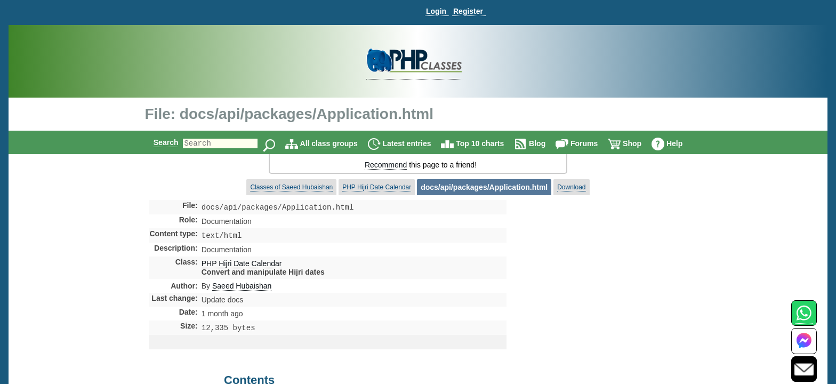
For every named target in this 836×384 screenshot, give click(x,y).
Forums (593, 143)
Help (684, 143)
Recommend (386, 165)
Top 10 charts (489, 143)
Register (468, 11)
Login (436, 11)
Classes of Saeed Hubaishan (291, 187)
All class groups (338, 143)
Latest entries (415, 143)
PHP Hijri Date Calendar (376, 187)
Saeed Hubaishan (241, 288)
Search (157, 142)
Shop (641, 143)
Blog (546, 143)
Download (571, 187)
